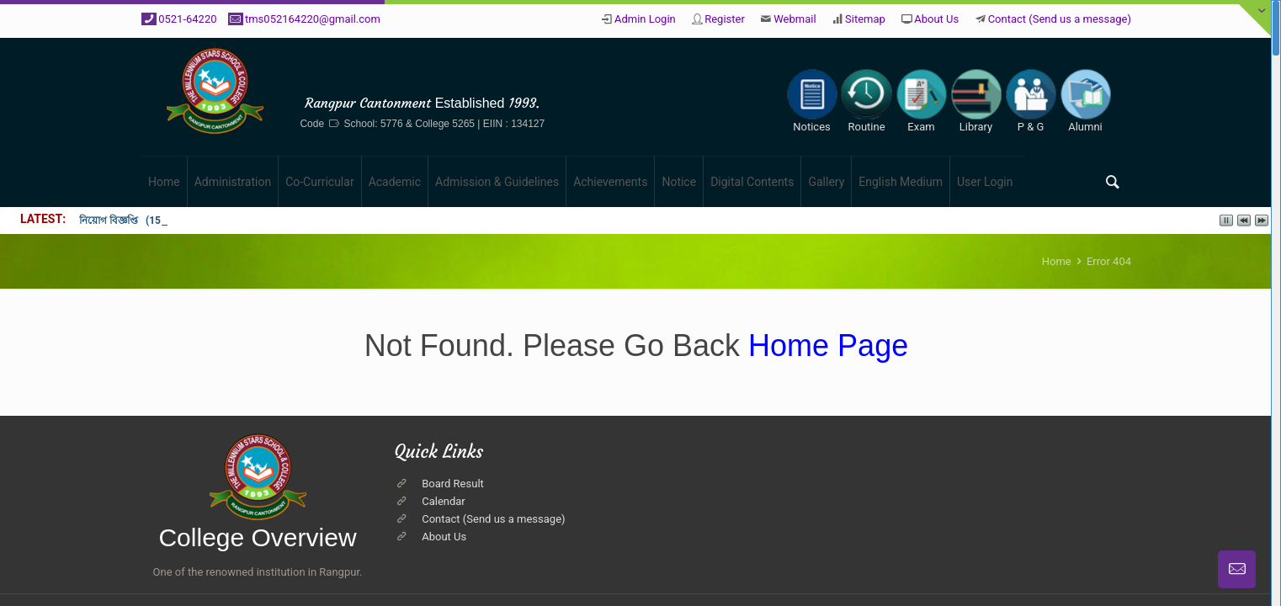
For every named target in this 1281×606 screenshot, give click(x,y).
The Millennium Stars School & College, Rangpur (520, 74)
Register (724, 19)
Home (1056, 261)
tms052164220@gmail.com (312, 19)
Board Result (453, 483)
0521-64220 (187, 19)
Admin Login (645, 19)
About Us (936, 19)
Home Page (824, 345)
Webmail (794, 19)
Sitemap (865, 19)
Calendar (443, 501)
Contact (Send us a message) (1059, 19)
